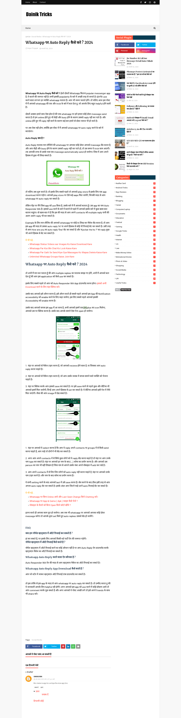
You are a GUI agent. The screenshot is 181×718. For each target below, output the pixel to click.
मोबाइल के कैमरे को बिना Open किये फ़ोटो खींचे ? (50, 505)
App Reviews (136, 192)
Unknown (38, 677)
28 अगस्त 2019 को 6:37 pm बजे (45, 679)
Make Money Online (136, 253)
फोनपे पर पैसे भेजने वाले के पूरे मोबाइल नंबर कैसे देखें (140, 96)
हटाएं (42, 687)
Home (27, 2)
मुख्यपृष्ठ (27, 37)
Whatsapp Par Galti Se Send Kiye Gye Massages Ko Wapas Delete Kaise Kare (68, 252)
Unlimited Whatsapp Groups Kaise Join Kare (52, 256)
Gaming (136, 227)
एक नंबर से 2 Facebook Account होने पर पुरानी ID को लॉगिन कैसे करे (141, 84)
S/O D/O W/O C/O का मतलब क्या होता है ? (141, 142)
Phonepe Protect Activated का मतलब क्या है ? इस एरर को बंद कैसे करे (140, 73)
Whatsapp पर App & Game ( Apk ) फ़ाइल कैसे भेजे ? (54, 501)
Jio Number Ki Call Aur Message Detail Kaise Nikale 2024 (140, 61)
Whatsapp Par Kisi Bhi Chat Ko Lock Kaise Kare (53, 248)
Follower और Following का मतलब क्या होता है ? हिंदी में (140, 107)
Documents (136, 214)
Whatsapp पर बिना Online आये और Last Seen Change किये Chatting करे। (64, 496)
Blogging (136, 201)
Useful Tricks (136, 283)
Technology (136, 274)
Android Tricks (136, 188)
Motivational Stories (136, 257)
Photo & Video (136, 261)
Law (136, 248)
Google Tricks (136, 231)
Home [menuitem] (28, 28)
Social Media (36, 37)
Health (136, 235)
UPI (136, 279)
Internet (136, 240)
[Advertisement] (68, 73)
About (35, 2)
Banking (136, 196)
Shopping (136, 266)
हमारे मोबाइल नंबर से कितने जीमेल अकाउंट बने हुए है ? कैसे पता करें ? (140, 153)
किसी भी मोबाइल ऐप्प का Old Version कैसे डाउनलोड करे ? (140, 165)
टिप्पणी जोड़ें (39, 701)
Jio (136, 244)
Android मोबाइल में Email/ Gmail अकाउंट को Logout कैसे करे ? (140, 119)
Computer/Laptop (136, 209)
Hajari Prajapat (32, 48)
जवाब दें (36, 687)
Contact (43, 2)
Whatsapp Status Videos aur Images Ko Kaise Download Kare (61, 244)
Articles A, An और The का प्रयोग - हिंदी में (140, 130)
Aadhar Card (136, 183)
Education (136, 218)
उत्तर (37, 691)
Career (136, 205)
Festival (136, 222)
